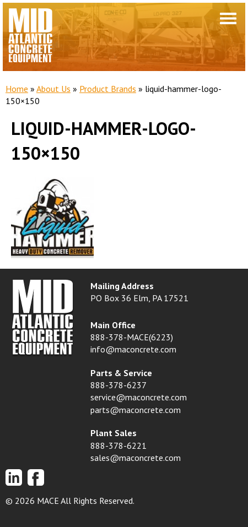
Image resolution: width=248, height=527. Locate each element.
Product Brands (107, 88)
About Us (53, 88)
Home (17, 88)
